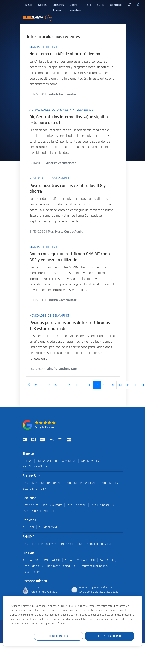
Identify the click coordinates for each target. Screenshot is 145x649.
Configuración (62, 636)
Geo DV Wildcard (52, 505)
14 (120, 385)
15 (128, 385)
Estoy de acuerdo (110, 636)
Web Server (69, 461)
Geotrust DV (30, 505)
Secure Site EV (109, 483)
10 (89, 385)
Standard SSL (31, 560)
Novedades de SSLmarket (49, 178)
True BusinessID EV (103, 505)
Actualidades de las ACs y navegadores (61, 110)
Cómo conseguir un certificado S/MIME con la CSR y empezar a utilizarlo (70, 257)
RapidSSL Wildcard (50, 527)
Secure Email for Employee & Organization (49, 544)
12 (104, 385)
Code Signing (107, 560)
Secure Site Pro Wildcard (80, 483)
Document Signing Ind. (94, 566)
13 (112, 385)
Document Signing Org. (61, 566)
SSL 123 (27, 461)
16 (136, 385)
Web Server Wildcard (36, 466)
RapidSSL (29, 527)
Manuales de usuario (46, 47)
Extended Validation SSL (80, 560)
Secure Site (30, 483)
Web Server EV (90, 461)
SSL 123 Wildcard (47, 461)
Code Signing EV (33, 566)
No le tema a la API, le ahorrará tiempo (64, 54)
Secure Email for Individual (95, 544)
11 (97, 385)
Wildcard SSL (52, 560)
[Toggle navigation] (120, 17)
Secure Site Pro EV (34, 489)
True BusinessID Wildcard (38, 511)
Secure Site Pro (51, 483)
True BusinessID (77, 505)
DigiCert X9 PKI (32, 572)
